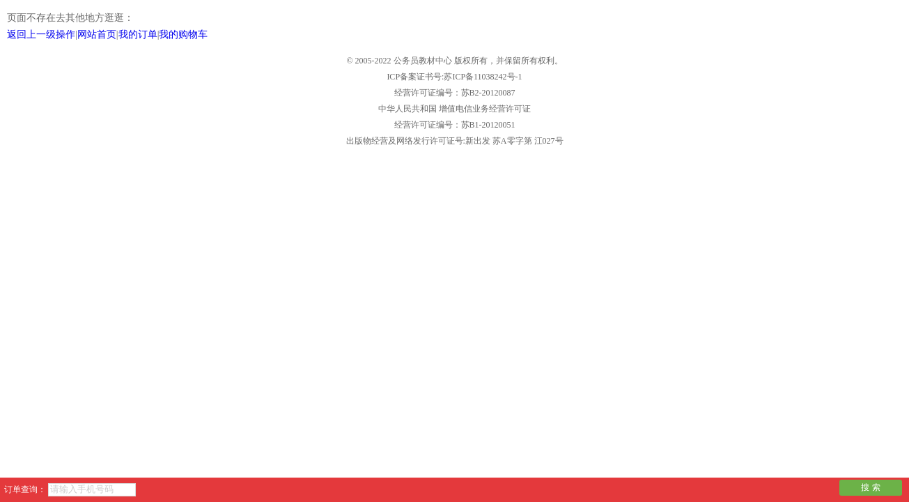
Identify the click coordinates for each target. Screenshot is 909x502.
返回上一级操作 (41, 34)
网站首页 (96, 34)
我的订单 (137, 34)
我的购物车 (183, 34)
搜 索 (870, 487)
